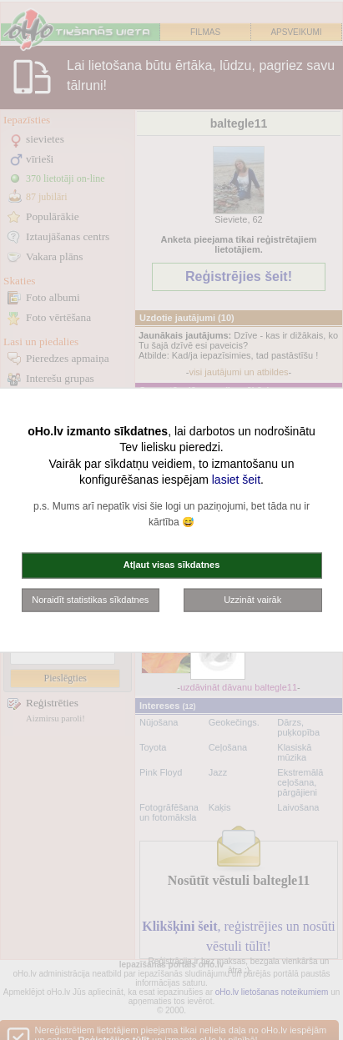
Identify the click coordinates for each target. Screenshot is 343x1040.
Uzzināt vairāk (252, 599)
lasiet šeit (236, 479)
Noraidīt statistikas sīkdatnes (90, 599)
